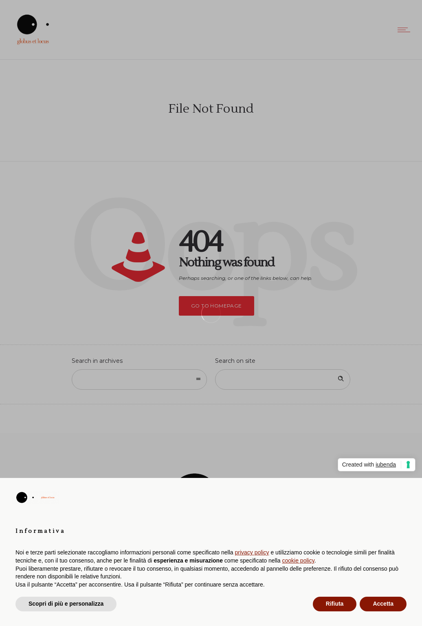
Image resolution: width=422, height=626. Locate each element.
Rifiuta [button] (335, 603)
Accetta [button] (383, 603)
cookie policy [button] (298, 560)
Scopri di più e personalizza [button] (66, 603)
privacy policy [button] (252, 552)
